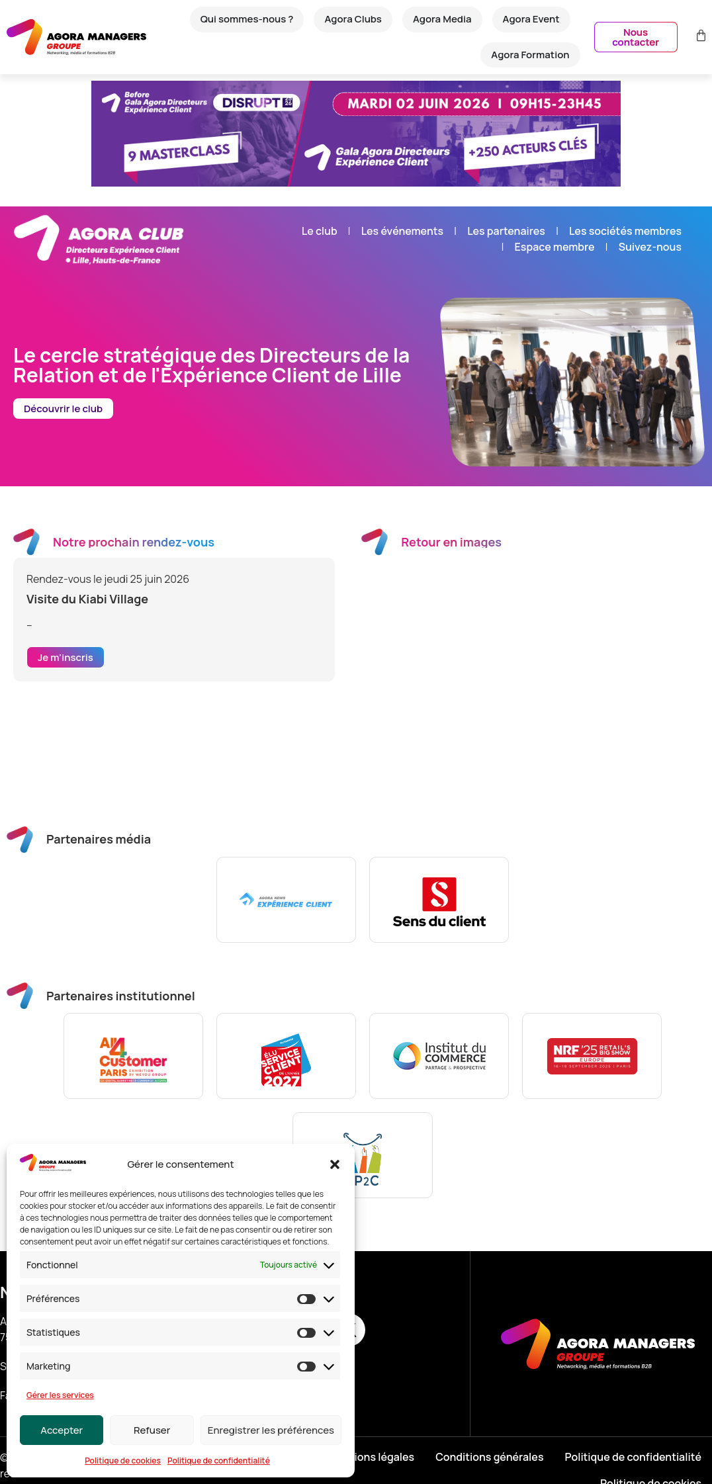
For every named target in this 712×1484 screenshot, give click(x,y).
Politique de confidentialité (218, 1460)
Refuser (152, 1430)
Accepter (61, 1430)
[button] (334, 1164)
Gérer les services (60, 1395)
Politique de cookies (123, 1460)
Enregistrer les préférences (271, 1430)
